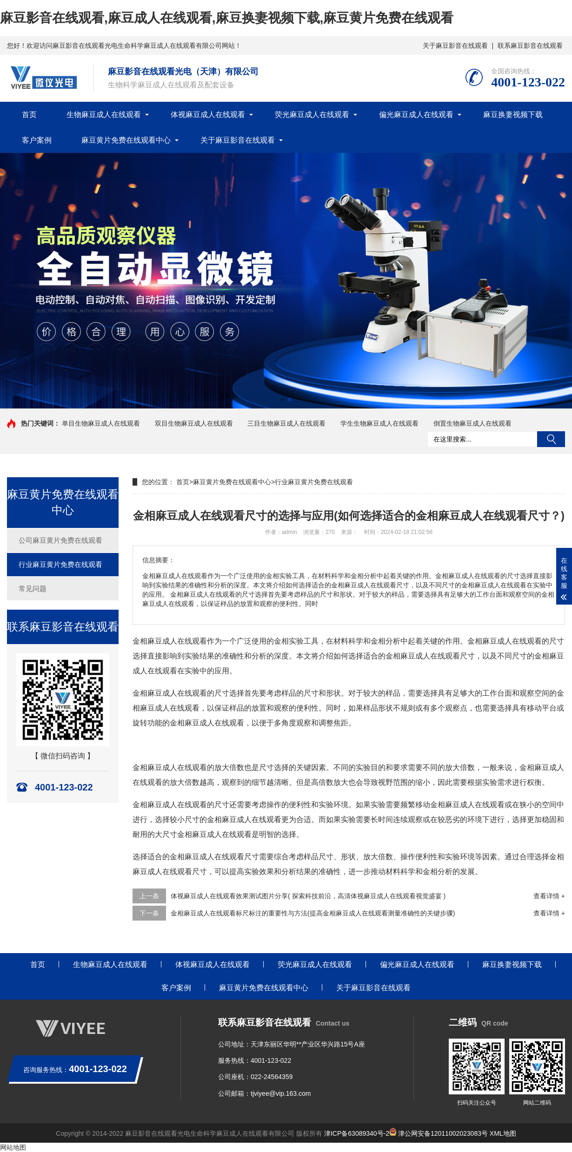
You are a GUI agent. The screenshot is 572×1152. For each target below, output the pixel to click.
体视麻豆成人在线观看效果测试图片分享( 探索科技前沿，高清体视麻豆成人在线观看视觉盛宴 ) (308, 896)
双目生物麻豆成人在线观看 (194, 423)
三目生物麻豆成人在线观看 (286, 423)
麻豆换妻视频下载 (513, 114)
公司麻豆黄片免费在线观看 (60, 540)
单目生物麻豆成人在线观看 (101, 423)
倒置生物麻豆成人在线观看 (472, 423)
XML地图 (503, 1133)
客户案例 (37, 140)
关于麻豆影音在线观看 (455, 45)
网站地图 (13, 1147)
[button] (282, 400)
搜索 (551, 439)
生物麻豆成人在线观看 (104, 114)
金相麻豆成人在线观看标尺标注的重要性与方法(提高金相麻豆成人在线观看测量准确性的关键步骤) (313, 913)
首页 (29, 114)
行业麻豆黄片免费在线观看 (60, 564)
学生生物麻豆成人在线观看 (379, 423)
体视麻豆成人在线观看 (208, 114)
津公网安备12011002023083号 (438, 1133)
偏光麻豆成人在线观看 (416, 114)
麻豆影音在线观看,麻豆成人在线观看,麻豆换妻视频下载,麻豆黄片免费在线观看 (226, 18)
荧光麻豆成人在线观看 (312, 114)
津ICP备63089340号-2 (356, 1133)
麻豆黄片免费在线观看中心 (126, 140)
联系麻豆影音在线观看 (530, 45)
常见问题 (33, 588)
